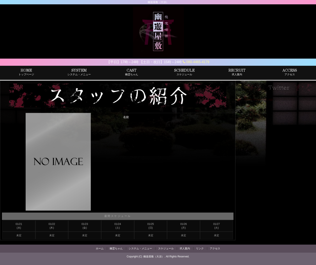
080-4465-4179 (196, 62)
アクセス (215, 248)
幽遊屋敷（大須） (153, 256)
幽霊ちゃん (116, 248)
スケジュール (166, 248)
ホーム (100, 248)
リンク (200, 248)
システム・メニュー (140, 248)
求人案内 (185, 248)
